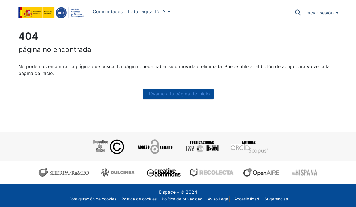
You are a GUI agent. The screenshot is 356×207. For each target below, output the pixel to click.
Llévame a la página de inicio (178, 94)
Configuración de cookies (92, 199)
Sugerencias (276, 199)
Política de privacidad (182, 199)
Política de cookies (139, 199)
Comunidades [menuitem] (108, 11)
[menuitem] (148, 11)
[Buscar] (297, 12)
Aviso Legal (218, 199)
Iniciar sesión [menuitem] (319, 13)
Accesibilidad (246, 199)
